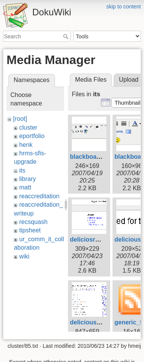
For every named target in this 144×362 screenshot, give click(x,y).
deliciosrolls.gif (92, 239)
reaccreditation (39, 196)
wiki (24, 256)
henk (26, 145)
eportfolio (32, 136)
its (22, 170)
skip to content (123, 6)
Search (66, 36)
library (27, 179)
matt (25, 187)
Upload (129, 79)
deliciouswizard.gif (97, 322)
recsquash (33, 222)
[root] (20, 118)
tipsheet (30, 230)
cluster (28, 127)
